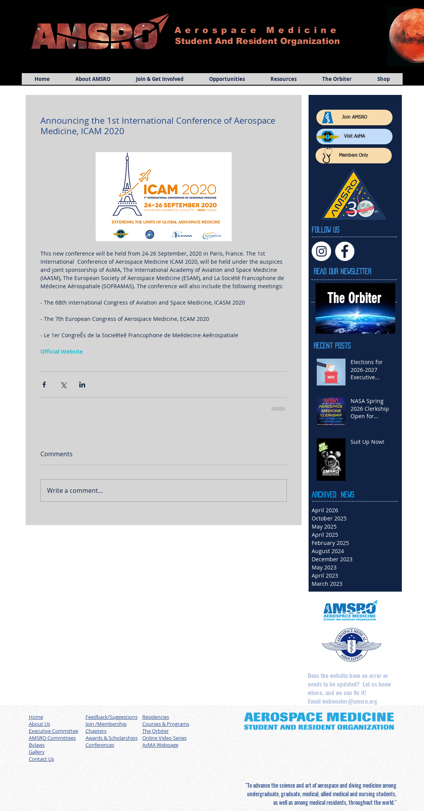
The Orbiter (155, 730)
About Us (39, 723)
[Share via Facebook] (44, 384)
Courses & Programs (165, 723)
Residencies (155, 716)
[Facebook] (344, 251)
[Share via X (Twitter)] (63, 384)
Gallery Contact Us (41, 755)
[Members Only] (354, 155)
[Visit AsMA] (354, 136)
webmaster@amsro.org (349, 701)
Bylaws (37, 744)
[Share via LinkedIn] (82, 384)
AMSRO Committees (52, 737)
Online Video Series (164, 737)
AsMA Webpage (160, 744)
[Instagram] (321, 251)
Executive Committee (53, 730)
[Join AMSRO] (354, 117)
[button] (93, 79)
